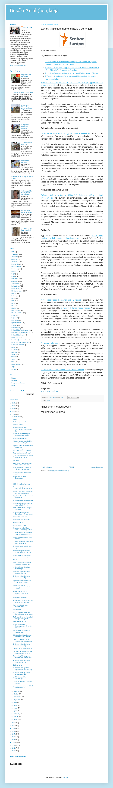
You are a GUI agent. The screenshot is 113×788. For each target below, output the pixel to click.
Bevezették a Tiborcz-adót (21, 519)
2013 (14, 745)
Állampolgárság (16, 364)
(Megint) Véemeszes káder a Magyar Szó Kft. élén (22, 504)
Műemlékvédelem (17, 313)
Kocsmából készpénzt (20, 517)
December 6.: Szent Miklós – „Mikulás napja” (22, 631)
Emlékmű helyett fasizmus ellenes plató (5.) (21, 572)
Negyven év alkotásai (18, 383)
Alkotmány (14, 259)
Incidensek (14, 279)
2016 (14, 737)
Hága (13, 274)
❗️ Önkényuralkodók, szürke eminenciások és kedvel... (22, 533)
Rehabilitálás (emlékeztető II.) (20, 332)
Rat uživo (16, 460)
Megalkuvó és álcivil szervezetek (19, 477)
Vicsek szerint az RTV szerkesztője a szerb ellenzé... (20, 593)
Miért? (15, 560)
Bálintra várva (17, 665)
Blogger (65, 777)
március (16, 713)
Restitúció (14, 337)
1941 (13, 252)
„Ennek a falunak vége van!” (26, 143)
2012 (14, 748)
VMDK (13, 354)
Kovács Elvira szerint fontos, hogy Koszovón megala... (22, 556)
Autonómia (14, 261)
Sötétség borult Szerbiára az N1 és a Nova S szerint (22, 636)
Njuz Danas (15, 320)
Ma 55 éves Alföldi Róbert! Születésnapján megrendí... (23, 613)
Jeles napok (15, 284)
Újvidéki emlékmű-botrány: (21, 484)
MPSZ (13, 303)
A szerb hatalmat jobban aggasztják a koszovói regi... (23, 668)
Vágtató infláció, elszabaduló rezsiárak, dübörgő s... (22, 442)
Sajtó (13, 347)
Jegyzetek (14, 281)
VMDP (13, 357)
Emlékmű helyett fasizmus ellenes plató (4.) (21, 577)
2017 (14, 734)
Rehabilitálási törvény (18, 335)
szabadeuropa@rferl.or (51, 391)
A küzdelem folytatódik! (20, 438)
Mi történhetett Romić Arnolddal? (27, 211)
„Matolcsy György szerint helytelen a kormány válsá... (23, 640)
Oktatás (13, 325)
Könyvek (14, 380)
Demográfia (15, 264)
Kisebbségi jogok (16, 291)
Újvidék (13, 369)
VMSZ (13, 359)
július (15, 702)
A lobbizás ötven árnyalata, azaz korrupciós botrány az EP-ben (71, 73)
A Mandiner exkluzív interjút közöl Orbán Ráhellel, (62, 370)
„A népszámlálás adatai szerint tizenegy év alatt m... (23, 456)
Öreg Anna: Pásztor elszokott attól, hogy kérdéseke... (22, 464)
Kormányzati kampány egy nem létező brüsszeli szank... (23, 601)
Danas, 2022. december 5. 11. (23, 649)
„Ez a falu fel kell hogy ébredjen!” (26, 229)
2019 (14, 728)
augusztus (17, 699)
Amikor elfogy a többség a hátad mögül (21, 568)
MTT (12, 305)
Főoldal (71, 467)
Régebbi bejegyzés (97, 467)
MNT (13, 301)
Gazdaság (14, 269)
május (16, 708)
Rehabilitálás (15, 328)
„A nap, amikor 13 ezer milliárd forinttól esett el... (23, 686)
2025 (14, 406)
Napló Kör (14, 318)
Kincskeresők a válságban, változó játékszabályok (21, 434)
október (16, 694)
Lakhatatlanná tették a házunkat (23, 92)
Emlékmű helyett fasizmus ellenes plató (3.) (21, 645)
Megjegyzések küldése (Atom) (59, 470)
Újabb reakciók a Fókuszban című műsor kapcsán (22, 581)
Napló (13, 315)
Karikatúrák (15, 288)
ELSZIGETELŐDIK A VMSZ (22, 450)
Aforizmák (14, 257)
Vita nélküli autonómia (20, 598)
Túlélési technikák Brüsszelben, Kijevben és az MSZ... (23, 542)
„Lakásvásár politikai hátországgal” (19, 677)
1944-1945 (14, 254)
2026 (14, 403)
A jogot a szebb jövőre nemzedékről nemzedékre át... (22, 429)
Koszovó (14, 293)
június (16, 705)
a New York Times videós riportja (75, 308)
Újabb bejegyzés (46, 467)
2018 (14, 731)
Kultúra (13, 296)
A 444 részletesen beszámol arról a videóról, (61, 300)
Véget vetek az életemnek (26, 75)
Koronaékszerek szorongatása (23, 500)
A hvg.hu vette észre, (50, 343)
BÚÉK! (15, 419)
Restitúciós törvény (17, 345)
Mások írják (15, 310)
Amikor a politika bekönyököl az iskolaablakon (26, 192)
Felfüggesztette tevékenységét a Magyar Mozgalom (23, 618)
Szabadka (14, 349)
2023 (14, 411)
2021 (14, 723)
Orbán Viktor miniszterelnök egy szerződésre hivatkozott (65, 133)
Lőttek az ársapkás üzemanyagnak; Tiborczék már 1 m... (22, 626)
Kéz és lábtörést (18, 522)
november (17, 691)
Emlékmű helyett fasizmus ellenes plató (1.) (21, 673)
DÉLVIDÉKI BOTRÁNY (25, 161)
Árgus (13, 367)
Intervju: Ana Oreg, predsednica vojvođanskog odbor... (23, 492)
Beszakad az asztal (19, 621)
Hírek (48, 400)
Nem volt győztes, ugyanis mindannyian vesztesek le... (23, 657)
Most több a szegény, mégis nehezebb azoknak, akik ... (22, 563)
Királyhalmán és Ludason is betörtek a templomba (22, 468)
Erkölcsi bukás (17, 425)
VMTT (13, 362)
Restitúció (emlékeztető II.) (19, 342)
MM (12, 298)
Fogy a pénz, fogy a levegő (22, 453)
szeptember (18, 697)
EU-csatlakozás (16, 266)
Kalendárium (15, 286)
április (16, 711)
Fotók (13, 385)
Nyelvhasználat (16, 323)
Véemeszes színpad (19, 525)
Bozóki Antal (27, 27)
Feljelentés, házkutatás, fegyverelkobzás (26, 107)
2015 (14, 740)
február (16, 716)
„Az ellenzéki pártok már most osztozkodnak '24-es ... (22, 652)
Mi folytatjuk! (17, 609)
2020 (14, 725)
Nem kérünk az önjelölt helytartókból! (20, 606)
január (16, 719)
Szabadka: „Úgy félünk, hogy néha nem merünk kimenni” (22, 487)
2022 (14, 414)
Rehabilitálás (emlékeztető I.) (20, 330)
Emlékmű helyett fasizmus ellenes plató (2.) (21, 661)
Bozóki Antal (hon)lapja (34, 10)
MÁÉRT (13, 308)
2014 (14, 742)
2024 (14, 408)
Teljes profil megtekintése (18, 65)
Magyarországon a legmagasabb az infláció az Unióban (22, 587)
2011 (14, 751)
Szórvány (14, 352)
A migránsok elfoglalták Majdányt (25, 126)
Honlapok (14, 271)
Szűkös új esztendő (19, 422)
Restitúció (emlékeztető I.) (19, 340)
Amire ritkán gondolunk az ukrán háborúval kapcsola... (23, 551)
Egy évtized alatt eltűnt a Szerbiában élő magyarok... (23, 513)
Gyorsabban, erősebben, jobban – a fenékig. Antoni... (23, 529)
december (17, 417)
